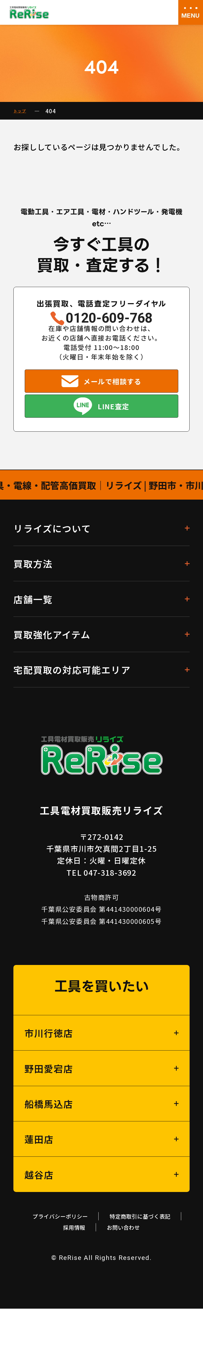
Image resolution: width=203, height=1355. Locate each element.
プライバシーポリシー (101, 1244)
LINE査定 (115, 428)
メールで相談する (113, 393)
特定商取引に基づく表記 (75, 1258)
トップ (22, 111)
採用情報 (156, 1258)
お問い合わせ (102, 1272)
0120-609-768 (109, 321)
